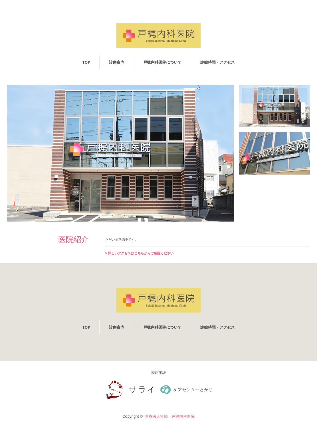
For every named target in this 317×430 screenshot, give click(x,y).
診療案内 (116, 62)
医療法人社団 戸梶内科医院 (170, 416)
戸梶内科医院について (162, 62)
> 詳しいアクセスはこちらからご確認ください (139, 253)
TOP (86, 62)
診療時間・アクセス (217, 62)
